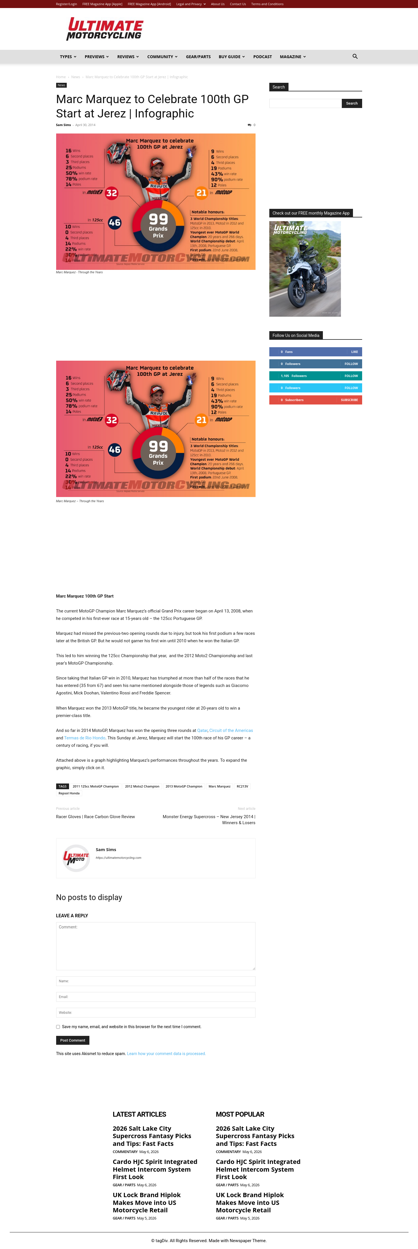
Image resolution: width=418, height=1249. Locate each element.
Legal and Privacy (191, 4)
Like (354, 351)
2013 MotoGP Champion (184, 786)
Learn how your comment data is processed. (166, 1053)
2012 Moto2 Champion (142, 786)
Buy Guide (232, 56)
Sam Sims (63, 125)
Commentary (125, 1151)
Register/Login (66, 4)
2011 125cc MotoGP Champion (96, 786)
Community (162, 56)
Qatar (202, 730)
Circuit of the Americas (230, 730)
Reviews (128, 56)
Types (68, 56)
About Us (218, 4)
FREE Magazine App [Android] (149, 4)
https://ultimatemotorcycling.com (119, 858)
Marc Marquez (219, 786)
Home (61, 76)
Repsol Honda (69, 793)
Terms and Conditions (267, 4)
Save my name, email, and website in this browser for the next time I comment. (132, 1026)
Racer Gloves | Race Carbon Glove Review (95, 816)
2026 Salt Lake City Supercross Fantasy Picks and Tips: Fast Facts (152, 1136)
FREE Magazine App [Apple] (102, 4)
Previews (97, 56)
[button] (355, 57)
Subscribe (349, 400)
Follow (351, 364)
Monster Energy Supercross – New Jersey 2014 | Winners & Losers (209, 819)
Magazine (293, 56)
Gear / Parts (124, 1185)
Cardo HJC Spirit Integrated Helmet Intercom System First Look (155, 1169)
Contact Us (238, 4)
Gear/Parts (198, 56)
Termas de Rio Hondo (84, 738)
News (75, 76)
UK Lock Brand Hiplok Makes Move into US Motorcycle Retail (147, 1202)
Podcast (262, 56)
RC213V (242, 786)
